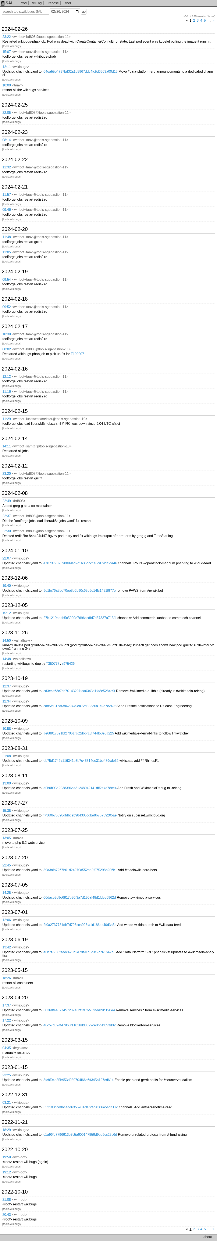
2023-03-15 (15, 1040)
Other (67, 3)
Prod (23, 3)
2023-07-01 (15, 912)
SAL (7, 3)
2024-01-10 (15, 550)
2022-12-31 (15, 1094)
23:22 (6, 37)
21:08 (6, 756)
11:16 (6, 391)
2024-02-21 (15, 187)
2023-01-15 (15, 1067)
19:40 (6, 585)
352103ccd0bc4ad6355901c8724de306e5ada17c (80, 1107)
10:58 (6, 728)
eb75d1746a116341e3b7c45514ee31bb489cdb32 (80, 760)
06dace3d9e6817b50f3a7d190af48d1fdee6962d (79, 897)
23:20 (6, 473)
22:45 (6, 865)
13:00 (6, 783)
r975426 (68, 663)
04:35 (6, 1048)
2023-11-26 (15, 632)
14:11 (6, 446)
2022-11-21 (15, 1122)
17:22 (6, 1020)
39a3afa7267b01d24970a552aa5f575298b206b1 (80, 870)
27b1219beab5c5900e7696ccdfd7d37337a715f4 (79, 618)
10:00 (6, 85)
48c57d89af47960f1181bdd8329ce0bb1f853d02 (79, 1025)
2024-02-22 (15, 159)
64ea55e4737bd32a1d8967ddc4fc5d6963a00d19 (80, 71)
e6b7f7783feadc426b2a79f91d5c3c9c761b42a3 (79, 952)
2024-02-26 (15, 29)
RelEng (36, 3)
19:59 (6, 1157)
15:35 (6, 810)
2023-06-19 (15, 939)
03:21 (6, 1102)
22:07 (6, 558)
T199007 (77, 354)
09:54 (6, 279)
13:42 (6, 947)
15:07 (6, 52)
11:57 (6, 194)
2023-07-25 (15, 830)
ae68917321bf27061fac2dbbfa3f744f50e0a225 (78, 733)
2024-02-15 (15, 411)
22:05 (6, 112)
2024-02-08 (15, 493)
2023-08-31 (15, 748)
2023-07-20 (15, 857)
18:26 (6, 978)
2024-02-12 (15, 466)
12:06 (6, 920)
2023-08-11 (15, 775)
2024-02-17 (15, 326)
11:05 (6, 252)
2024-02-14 (15, 438)
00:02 (6, 349)
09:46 (6, 209)
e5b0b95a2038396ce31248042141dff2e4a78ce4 (80, 788)
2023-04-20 (15, 997)
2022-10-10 (15, 1192)
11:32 (6, 167)
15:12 (6, 613)
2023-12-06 (15, 578)
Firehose (52, 3)
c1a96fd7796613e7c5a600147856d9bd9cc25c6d (80, 1134)
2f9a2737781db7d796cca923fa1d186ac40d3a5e (79, 925)
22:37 (6, 516)
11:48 (6, 237)
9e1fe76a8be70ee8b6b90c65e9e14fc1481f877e (79, 590)
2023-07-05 (15, 885)
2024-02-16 (15, 369)
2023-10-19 (15, 678)
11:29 (6, 419)
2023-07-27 (15, 803)
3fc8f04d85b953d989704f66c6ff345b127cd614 (78, 1080)
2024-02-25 (15, 105)
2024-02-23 (15, 132)
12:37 (6, 686)
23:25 (6, 1075)
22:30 (6, 531)
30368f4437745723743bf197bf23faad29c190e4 (79, 1010)
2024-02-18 (15, 299)
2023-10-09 (15, 721)
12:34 (6, 701)
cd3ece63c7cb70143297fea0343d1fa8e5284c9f (79, 691)
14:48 (6, 659)
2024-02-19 (15, 271)
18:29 (6, 1130)
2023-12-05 (15, 605)
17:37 (6, 1005)
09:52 (6, 307)
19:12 (6, 1172)
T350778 (52, 663)
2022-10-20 (15, 1149)
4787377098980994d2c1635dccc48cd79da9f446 (80, 563)
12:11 (6, 67)
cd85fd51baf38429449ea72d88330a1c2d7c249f (79, 706)
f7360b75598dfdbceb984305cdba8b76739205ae (80, 815)
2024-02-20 (15, 229)
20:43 (6, 1214)
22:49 (6, 501)
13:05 (6, 838)
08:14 (6, 140)
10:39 (6, 334)
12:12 (6, 376)
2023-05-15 (15, 970)
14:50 (6, 640)
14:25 (6, 892)
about (207, 1237)
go (84, 11)
